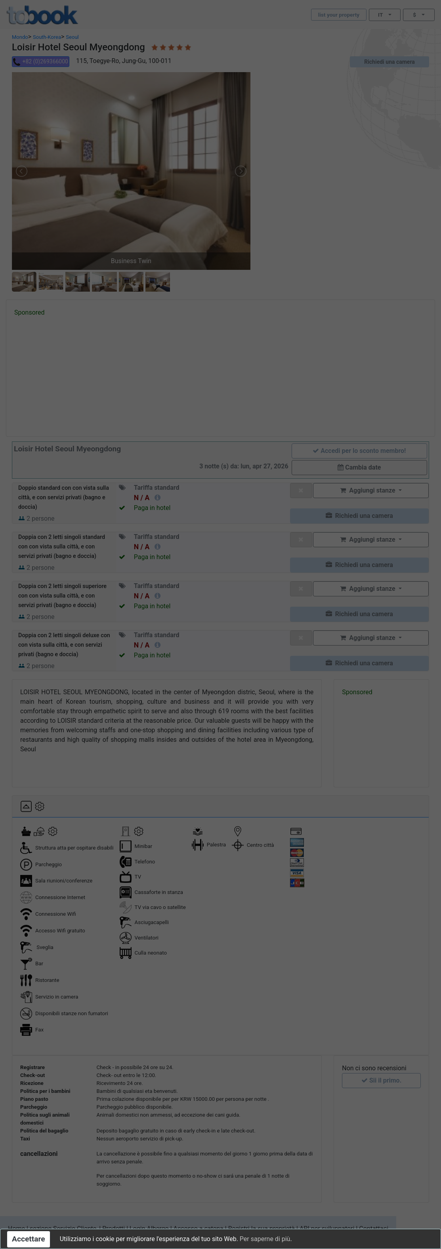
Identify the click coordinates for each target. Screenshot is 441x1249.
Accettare (28, 1238)
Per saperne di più (265, 1239)
